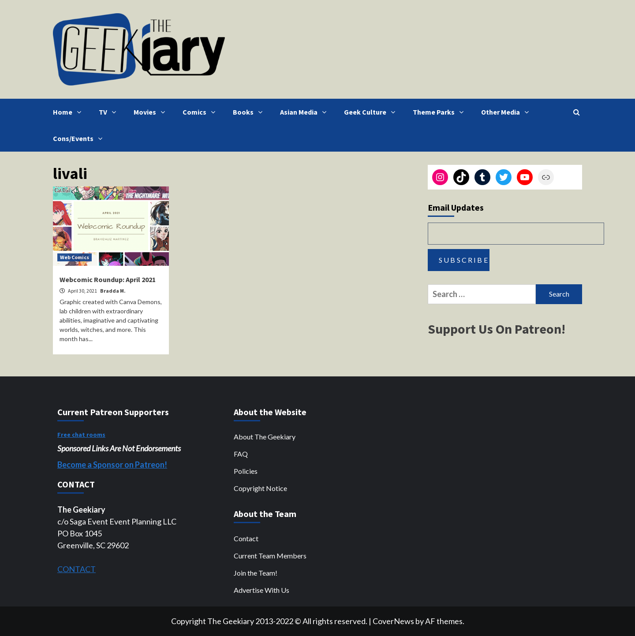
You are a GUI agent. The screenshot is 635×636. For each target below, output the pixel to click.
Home (69, 112)
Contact (246, 538)
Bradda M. (113, 290)
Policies (246, 471)
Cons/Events (80, 138)
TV (109, 112)
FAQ (241, 454)
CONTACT (76, 569)
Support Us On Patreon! (496, 328)
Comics (201, 112)
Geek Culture (372, 112)
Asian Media (305, 112)
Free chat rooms (81, 435)
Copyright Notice (260, 488)
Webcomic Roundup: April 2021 (108, 279)
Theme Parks (440, 112)
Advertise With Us (261, 590)
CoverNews (393, 621)
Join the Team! (255, 573)
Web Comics (74, 257)
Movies (151, 112)
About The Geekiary (264, 436)
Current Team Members (270, 555)
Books (250, 112)
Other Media (507, 112)
